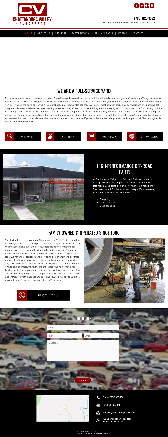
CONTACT (137, 33)
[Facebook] (136, 5)
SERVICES (60, 33)
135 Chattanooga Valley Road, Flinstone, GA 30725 (128, 22)
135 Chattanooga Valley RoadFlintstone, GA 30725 (117, 420)
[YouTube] (152, 5)
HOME (28, 33)
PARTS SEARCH (80, 33)
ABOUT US (43, 33)
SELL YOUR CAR (103, 33)
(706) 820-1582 (144, 18)
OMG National (103, 433)
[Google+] (147, 5)
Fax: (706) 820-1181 (112, 404)
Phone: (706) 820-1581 (114, 397)
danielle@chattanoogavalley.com (119, 412)
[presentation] (67, 368)
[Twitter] (142, 5)
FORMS (122, 33)
